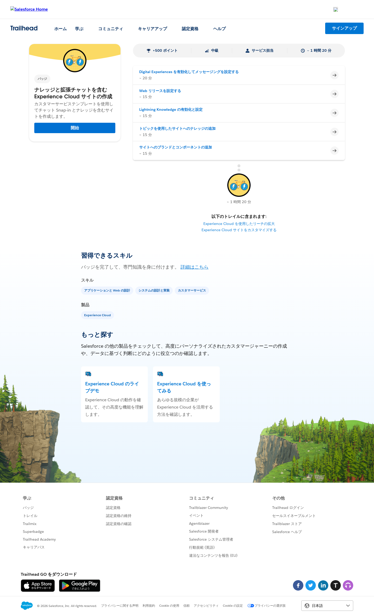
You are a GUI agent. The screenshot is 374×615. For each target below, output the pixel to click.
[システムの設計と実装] (154, 290)
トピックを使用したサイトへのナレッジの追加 (177, 128)
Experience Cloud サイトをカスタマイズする (239, 230)
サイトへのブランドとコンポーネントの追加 (175, 147)
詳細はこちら (195, 267)
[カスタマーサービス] (192, 290)
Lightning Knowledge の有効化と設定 (171, 109)
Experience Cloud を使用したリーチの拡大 (239, 223)
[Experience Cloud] (98, 315)
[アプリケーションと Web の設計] (107, 290)
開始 (75, 128)
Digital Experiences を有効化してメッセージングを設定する (189, 71)
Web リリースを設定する (160, 90)
